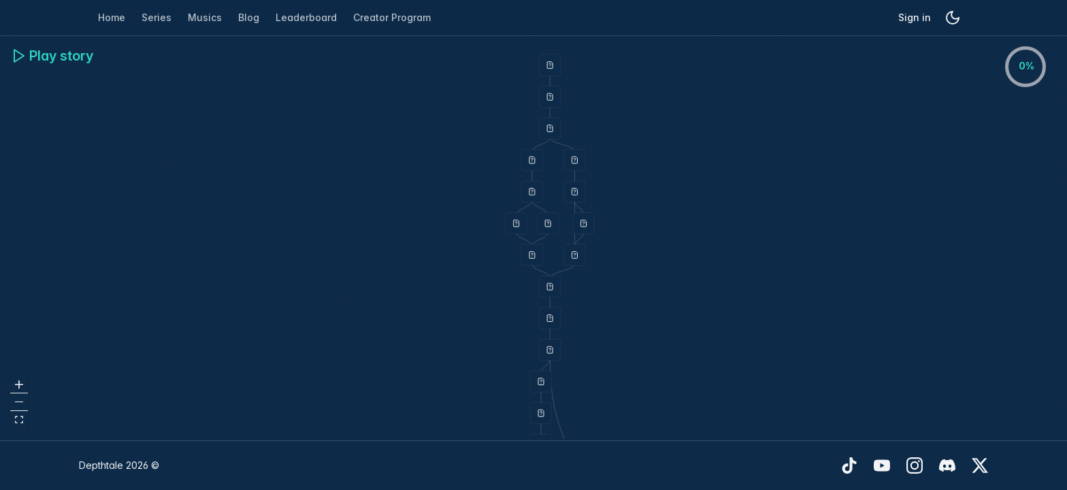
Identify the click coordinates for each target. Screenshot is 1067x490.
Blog (248, 17)
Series (156, 17)
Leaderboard (306, 17)
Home (111, 17)
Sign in (914, 17)
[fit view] (19, 420)
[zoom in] (19, 384)
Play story (51, 56)
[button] (550, 65)
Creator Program (392, 17)
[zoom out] (19, 402)
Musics (205, 17)
